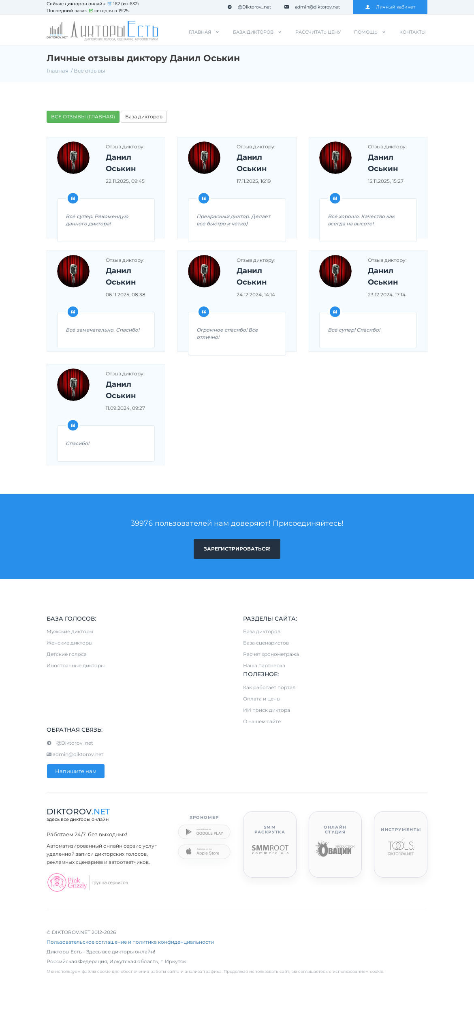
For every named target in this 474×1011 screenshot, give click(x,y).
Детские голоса (67, 654)
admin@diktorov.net (312, 7)
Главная (200, 32)
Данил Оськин (121, 163)
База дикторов (253, 32)
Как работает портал (269, 687)
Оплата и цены (261, 699)
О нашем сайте (262, 721)
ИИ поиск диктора (266, 710)
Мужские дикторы (70, 632)
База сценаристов (266, 643)
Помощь (366, 32)
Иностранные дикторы (76, 666)
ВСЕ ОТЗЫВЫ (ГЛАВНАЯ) (83, 117)
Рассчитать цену (318, 32)
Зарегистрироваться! (237, 549)
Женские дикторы (69, 643)
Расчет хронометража (271, 654)
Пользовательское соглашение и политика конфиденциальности (130, 942)
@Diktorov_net (249, 7)
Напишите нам (75, 771)
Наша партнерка (264, 666)
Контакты (412, 32)
